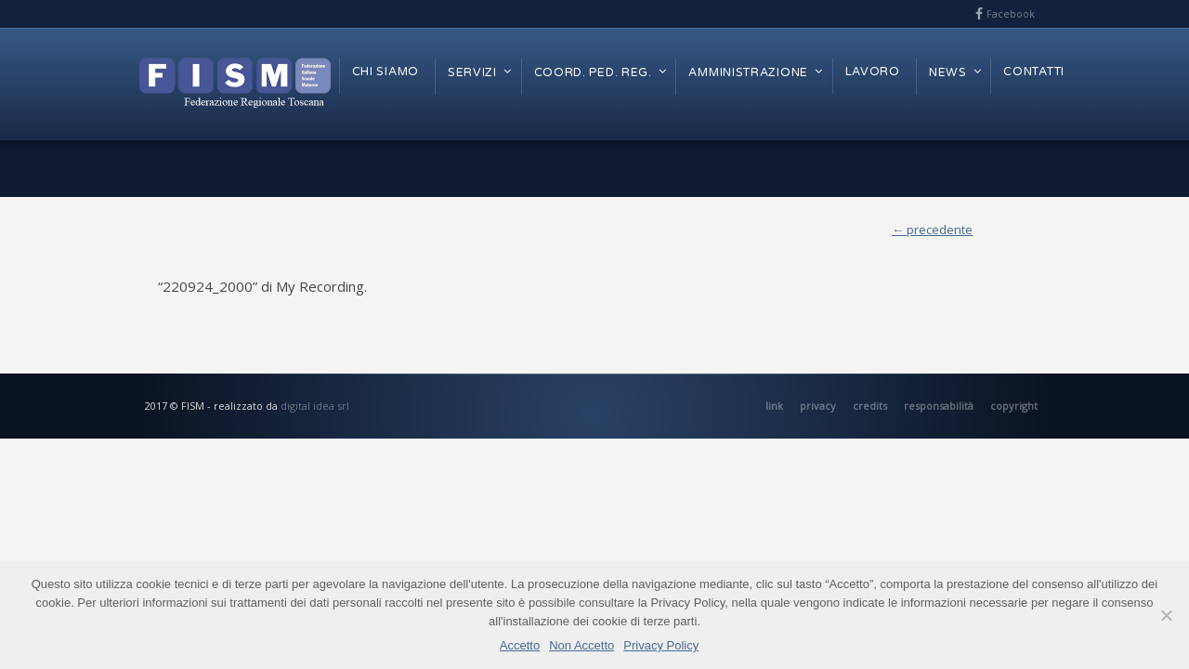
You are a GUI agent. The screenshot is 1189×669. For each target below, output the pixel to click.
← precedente (932, 229)
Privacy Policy (661, 645)
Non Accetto (581, 645)
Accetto (520, 645)
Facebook (1010, 13)
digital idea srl (315, 406)
